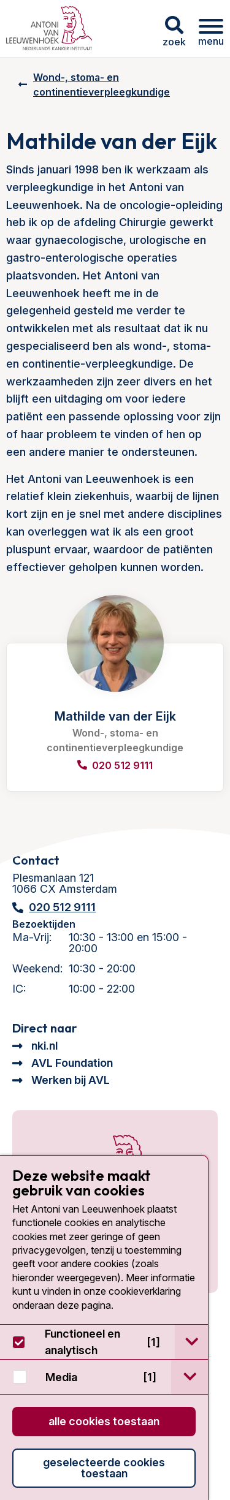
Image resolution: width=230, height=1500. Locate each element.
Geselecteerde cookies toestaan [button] (104, 1468)
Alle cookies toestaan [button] (103, 1421)
